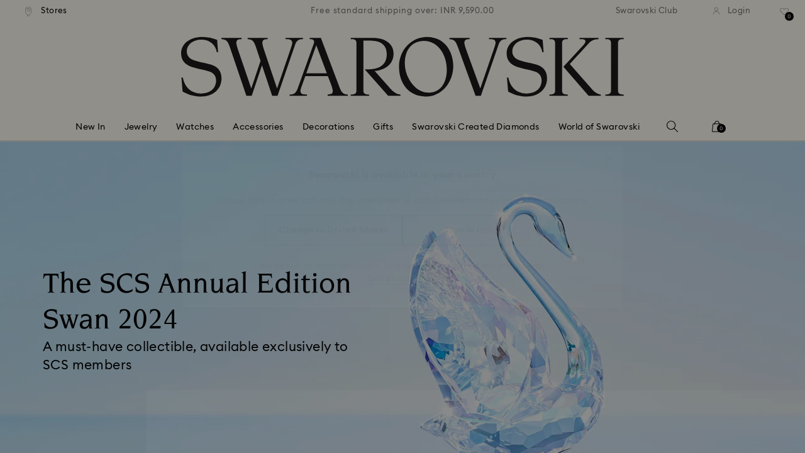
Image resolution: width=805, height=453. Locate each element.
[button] (609, 152)
